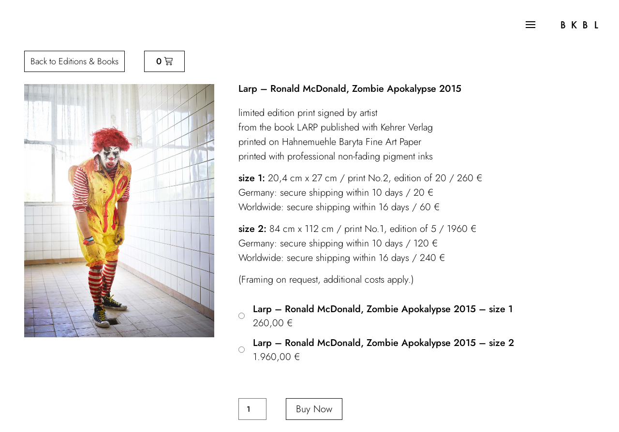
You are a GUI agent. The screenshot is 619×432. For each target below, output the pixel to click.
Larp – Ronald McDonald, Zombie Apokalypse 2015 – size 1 (383, 309)
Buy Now (314, 409)
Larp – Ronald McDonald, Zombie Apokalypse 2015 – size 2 (383, 343)
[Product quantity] (252, 409)
